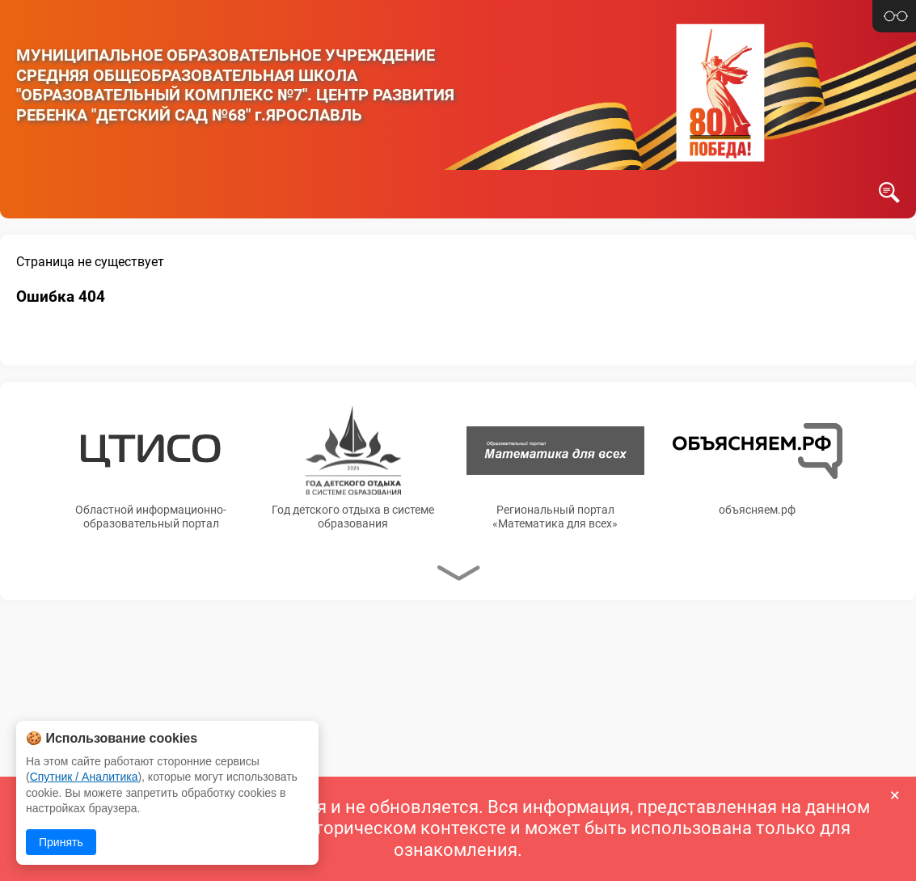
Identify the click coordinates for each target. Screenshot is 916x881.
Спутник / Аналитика (84, 776)
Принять (61, 842)
